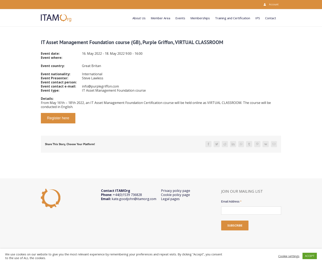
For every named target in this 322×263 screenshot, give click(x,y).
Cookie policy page (175, 195)
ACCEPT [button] (309, 256)
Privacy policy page (175, 191)
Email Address (231, 201)
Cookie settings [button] (288, 256)
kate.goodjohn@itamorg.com (134, 199)
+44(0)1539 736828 (127, 194)
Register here (58, 118)
